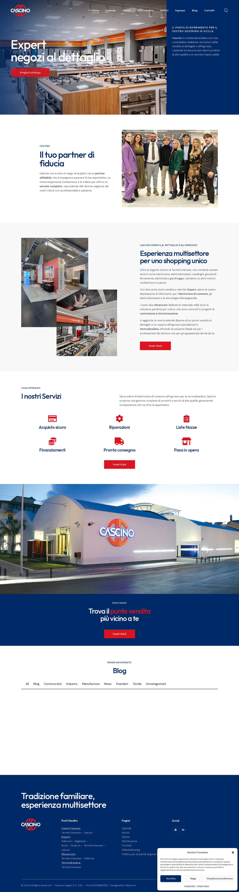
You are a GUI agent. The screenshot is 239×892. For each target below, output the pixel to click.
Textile (137, 684)
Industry (72, 684)
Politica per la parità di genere (140, 854)
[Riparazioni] (119, 418)
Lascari (88, 832)
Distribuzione (129, 841)
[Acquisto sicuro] (52, 418)
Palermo (66, 841)
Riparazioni (119, 427)
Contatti (127, 845)
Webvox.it (130, 885)
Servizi (125, 832)
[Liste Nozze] (186, 418)
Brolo (64, 845)
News (108, 684)
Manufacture (91, 684)
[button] (232, 852)
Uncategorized (156, 684)
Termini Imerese (71, 832)
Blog (36, 684)
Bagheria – (81, 841)
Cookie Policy (190, 886)
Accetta (170, 878)
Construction (53, 684)
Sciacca (75, 845)
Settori (126, 837)
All (27, 684)
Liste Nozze (186, 427)
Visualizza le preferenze (220, 878)
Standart (122, 684)
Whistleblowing (131, 850)
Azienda (126, 828)
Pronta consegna (119, 450)
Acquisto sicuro (52, 427)
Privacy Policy (203, 886)
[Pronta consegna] (119, 441)
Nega (193, 878)
